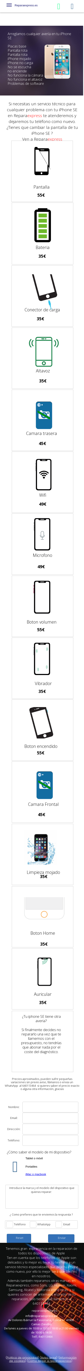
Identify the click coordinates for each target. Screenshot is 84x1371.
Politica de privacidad (22, 1358)
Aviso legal (48, 1358)
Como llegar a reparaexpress (49, 1361)
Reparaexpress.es (22, 6)
